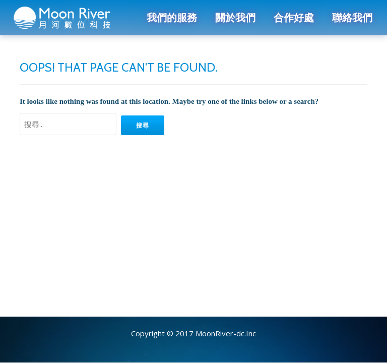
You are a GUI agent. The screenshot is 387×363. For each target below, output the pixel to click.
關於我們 (235, 17)
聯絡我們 (352, 17)
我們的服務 (172, 17)
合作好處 (294, 17)
